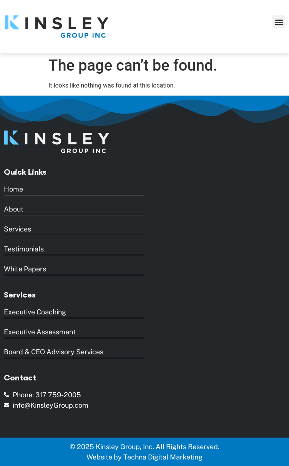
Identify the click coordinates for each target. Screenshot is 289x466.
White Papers (25, 269)
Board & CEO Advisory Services (53, 352)
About (13, 209)
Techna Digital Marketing (163, 457)
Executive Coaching (35, 312)
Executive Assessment (40, 332)
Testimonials (24, 249)
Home (13, 189)
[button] (278, 21)
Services (17, 229)
